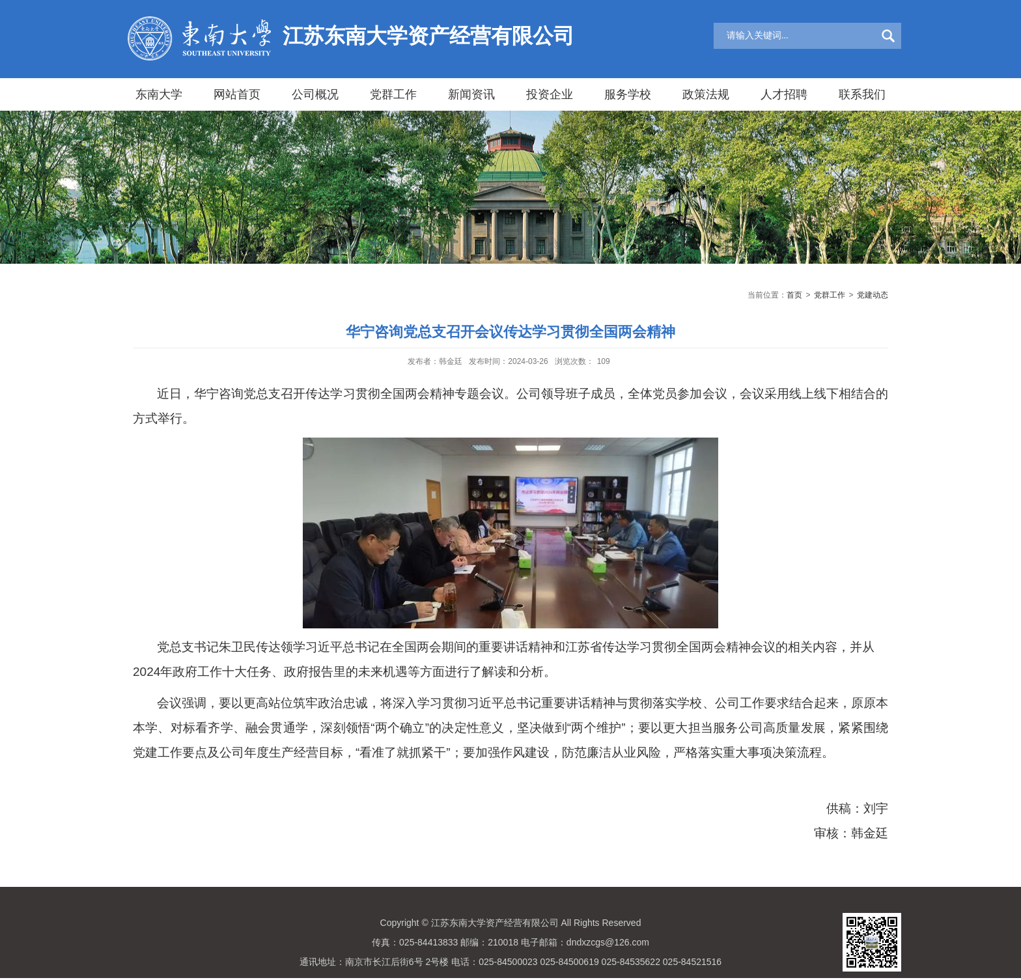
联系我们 (862, 94)
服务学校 (627, 94)
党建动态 (872, 295)
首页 (794, 295)
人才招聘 (784, 94)
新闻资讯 (471, 94)
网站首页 (237, 94)
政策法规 (705, 94)
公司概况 (315, 94)
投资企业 (549, 94)
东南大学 (158, 94)
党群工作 (393, 94)
